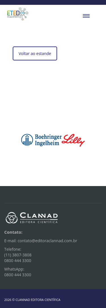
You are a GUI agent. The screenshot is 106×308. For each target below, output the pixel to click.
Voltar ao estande (35, 53)
